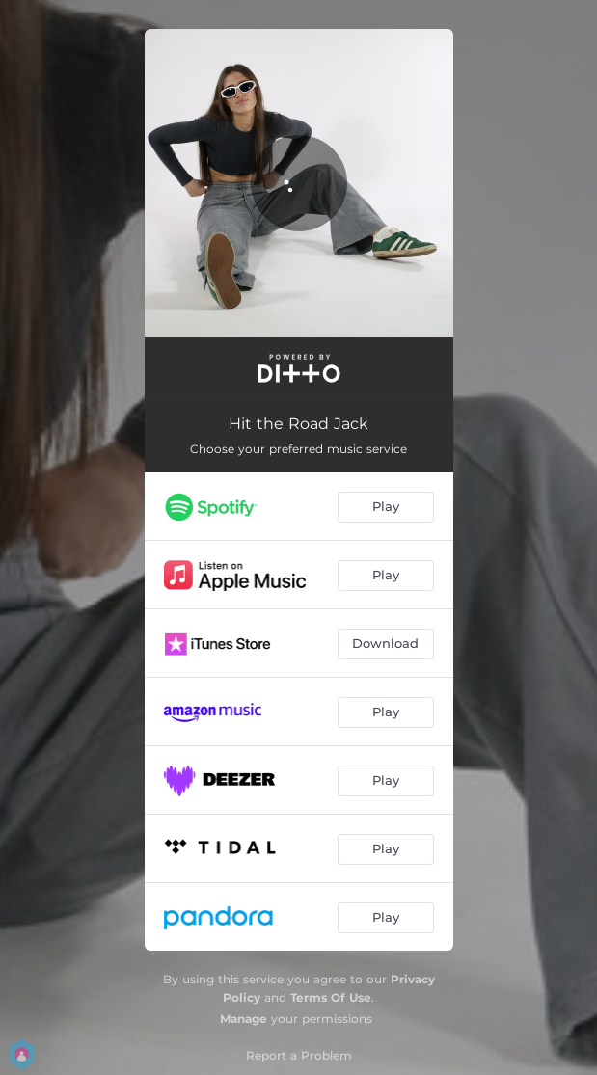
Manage (243, 1018)
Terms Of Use (330, 997)
